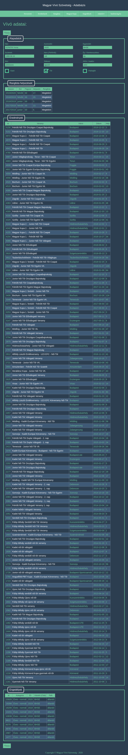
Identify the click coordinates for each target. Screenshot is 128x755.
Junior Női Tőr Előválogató (24, 245)
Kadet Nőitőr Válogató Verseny (26, 509)
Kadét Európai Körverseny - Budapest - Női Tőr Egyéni (37, 451)
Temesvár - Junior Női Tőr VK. (26, 362)
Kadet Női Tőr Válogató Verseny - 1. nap (31, 488)
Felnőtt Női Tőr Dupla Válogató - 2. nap (30, 438)
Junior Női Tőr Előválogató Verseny (28, 316)
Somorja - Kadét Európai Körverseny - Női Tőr (33, 434)
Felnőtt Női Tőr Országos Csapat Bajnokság (32, 127)
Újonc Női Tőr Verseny (22, 677)
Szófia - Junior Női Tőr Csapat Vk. (28, 215)
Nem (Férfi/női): (58, 55)
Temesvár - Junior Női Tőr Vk (25, 446)
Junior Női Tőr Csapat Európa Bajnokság (31, 165)
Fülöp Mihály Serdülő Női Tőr (25, 644)
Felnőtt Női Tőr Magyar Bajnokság (28, 211)
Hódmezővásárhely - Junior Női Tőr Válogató (33, 346)
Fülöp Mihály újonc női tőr (24, 627)
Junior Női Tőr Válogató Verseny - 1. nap (31, 501)
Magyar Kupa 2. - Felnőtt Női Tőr (27, 140)
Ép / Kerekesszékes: (97, 55)
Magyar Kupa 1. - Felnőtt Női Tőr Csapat (31, 144)
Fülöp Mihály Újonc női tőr (24, 598)
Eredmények (42, 14)
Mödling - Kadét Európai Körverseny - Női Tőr (33, 421)
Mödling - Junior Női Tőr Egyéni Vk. (28, 178)
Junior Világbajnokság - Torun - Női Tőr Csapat (34, 157)
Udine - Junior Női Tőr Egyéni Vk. (27, 203)
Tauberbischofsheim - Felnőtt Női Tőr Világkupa (34, 257)
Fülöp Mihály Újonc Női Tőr (25, 656)
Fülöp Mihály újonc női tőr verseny (28, 610)
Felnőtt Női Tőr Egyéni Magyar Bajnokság (31, 287)
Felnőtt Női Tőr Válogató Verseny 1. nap (31, 505)
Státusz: (58, 63)
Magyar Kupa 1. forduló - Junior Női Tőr (30, 312)
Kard (9, 71)
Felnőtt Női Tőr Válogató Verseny (27, 333)
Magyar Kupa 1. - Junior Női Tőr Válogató (31, 241)
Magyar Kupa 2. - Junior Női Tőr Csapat (30, 224)
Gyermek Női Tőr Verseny (24, 681)
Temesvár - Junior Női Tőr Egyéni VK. (29, 299)
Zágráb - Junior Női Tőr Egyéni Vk (28, 392)
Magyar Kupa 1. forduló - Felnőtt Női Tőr (31, 304)
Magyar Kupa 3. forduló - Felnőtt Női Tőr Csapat (34, 262)
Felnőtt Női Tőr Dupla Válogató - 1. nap (30, 442)
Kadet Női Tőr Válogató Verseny (27, 417)
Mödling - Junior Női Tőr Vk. (25, 329)
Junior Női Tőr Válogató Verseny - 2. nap (31, 497)
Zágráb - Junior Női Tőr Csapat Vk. (28, 199)
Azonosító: (58, 46)
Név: (19, 46)
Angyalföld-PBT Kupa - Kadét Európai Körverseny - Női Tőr (39, 577)
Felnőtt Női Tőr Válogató (23, 325)
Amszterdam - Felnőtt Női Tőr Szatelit (29, 367)
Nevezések (28, 14)
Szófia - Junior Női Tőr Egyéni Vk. (28, 220)
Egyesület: (97, 46)
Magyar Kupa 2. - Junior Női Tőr (27, 228)
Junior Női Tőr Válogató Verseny (27, 358)
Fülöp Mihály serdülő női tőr (25, 623)
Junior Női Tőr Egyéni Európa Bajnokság (31, 169)
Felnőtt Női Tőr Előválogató (25, 152)
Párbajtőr (89, 71)
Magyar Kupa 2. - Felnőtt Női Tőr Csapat (31, 136)
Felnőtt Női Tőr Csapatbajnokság (27, 283)
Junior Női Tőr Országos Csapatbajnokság (32, 274)
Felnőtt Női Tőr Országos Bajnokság (29, 131)
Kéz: (19, 63)
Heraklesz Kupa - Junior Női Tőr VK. (29, 371)
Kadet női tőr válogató (22, 547)
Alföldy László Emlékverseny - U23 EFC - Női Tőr (35, 354)
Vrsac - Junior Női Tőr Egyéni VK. (28, 383)
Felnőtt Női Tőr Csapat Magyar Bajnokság (31, 207)
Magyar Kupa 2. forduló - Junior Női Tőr (30, 291)
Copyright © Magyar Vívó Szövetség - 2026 (64, 753)
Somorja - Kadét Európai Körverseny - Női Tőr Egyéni (37, 493)
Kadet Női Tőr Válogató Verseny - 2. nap (31, 484)
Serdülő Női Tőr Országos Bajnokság (29, 518)
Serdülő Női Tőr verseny (23, 606)
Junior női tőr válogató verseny (26, 560)
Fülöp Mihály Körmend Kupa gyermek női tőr (33, 673)
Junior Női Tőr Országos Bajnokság (28, 194)
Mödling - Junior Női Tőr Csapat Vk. (29, 173)
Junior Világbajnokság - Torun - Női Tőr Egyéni (34, 161)
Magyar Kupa (71, 14)
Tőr (48, 71)
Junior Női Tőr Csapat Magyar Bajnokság (31, 190)
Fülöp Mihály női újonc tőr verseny (28, 602)
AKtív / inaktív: (97, 63)
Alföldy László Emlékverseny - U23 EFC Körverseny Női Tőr (40, 400)
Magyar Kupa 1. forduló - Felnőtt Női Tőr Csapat (34, 308)
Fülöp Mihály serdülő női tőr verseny (29, 543)
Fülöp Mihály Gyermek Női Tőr (26, 648)
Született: (19, 55)
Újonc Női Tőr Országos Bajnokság (28, 589)
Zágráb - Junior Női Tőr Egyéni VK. (28, 266)
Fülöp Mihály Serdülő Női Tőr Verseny (30, 522)
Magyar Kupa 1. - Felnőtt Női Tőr (27, 148)
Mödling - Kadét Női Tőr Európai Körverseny (32, 480)
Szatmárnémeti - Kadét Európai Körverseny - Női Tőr (36, 535)
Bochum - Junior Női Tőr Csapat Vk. (29, 182)
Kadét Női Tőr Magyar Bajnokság (27, 614)
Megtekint (46, 93)
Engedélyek (87, 14)
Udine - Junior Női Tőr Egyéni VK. (28, 270)
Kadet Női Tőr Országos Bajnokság (28, 388)
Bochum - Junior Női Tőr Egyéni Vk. (29, 186)
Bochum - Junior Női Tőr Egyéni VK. (29, 295)
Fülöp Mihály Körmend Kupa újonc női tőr (31, 669)
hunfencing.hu (116, 14)
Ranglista (56, 14)
